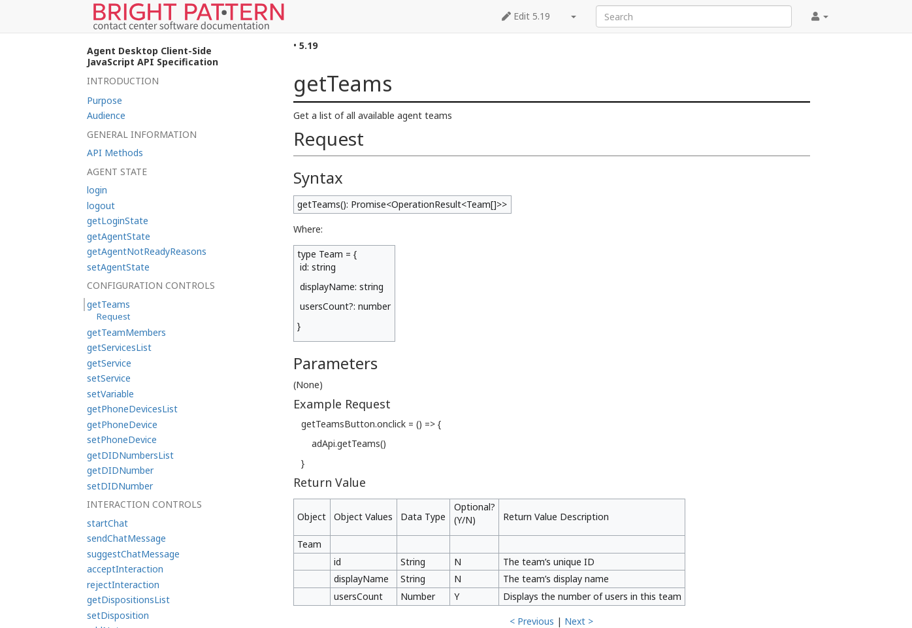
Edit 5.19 (526, 16)
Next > (578, 621)
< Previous (532, 621)
